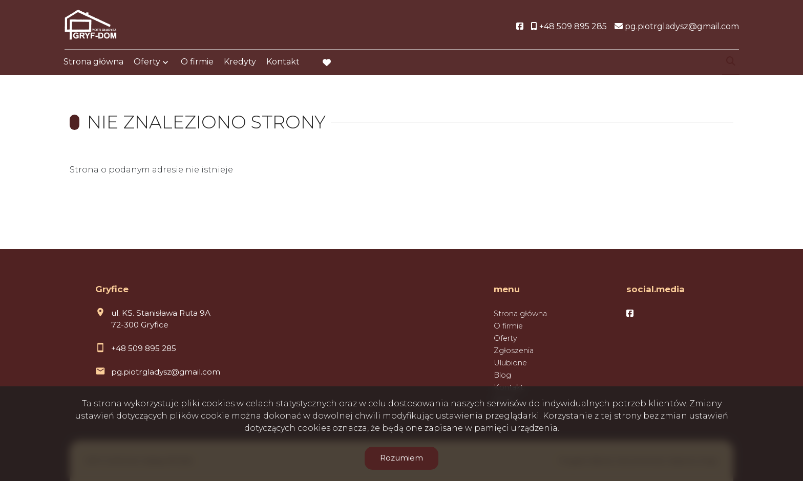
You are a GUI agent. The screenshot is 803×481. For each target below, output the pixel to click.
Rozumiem (401, 458)
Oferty (147, 63)
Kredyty (240, 63)
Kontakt (283, 63)
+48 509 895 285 (143, 348)
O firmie (197, 63)
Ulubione (510, 362)
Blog (502, 375)
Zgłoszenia (514, 350)
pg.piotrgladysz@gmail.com (165, 372)
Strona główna (93, 63)
